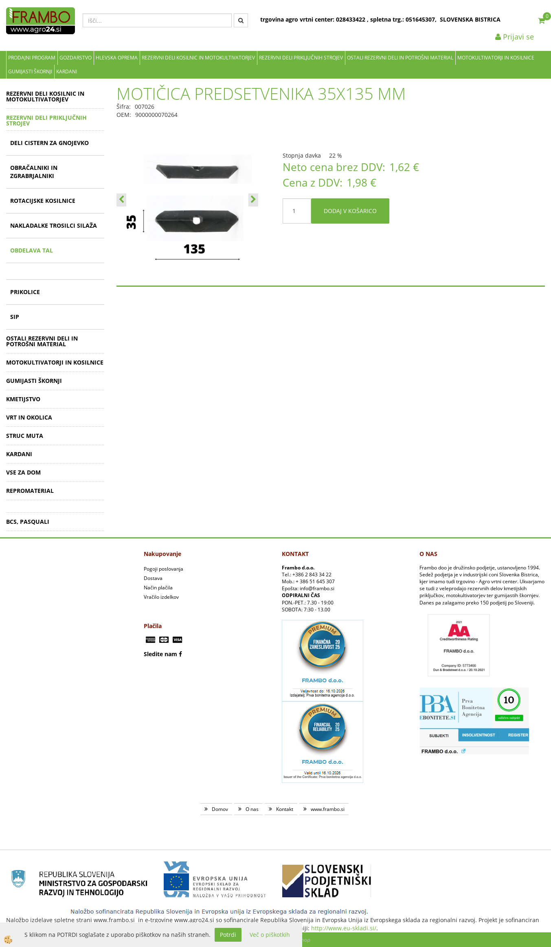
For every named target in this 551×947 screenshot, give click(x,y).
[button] (253, 200)
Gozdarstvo (75, 57)
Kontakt (284, 809)
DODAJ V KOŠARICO (350, 211)
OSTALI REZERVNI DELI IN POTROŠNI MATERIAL (400, 57)
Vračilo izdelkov (161, 596)
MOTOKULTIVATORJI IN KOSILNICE (495, 57)
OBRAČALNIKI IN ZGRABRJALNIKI (33, 172)
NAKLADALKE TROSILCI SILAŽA (53, 225)
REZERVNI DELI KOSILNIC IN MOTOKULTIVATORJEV (198, 57)
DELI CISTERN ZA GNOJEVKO (49, 143)
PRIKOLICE (25, 292)
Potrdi (228, 934)
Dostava (153, 578)
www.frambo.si (328, 809)
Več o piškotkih (270, 934)
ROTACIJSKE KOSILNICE (42, 200)
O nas (252, 809)
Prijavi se (514, 37)
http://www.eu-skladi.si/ (343, 928)
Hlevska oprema (117, 57)
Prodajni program (31, 57)
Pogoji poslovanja (163, 568)
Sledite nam (160, 654)
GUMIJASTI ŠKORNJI (30, 71)
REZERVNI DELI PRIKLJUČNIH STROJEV (301, 57)
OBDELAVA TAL (31, 250)
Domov (220, 809)
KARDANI (66, 71)
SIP (14, 317)
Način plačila (158, 587)
